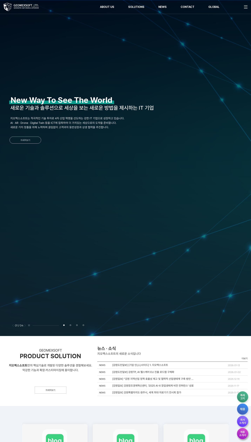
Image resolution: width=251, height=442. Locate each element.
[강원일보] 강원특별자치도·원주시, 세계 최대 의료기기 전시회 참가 (146, 392)
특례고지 (242, 397)
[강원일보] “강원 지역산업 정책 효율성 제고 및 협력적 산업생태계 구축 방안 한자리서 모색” (153, 378)
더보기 (244, 358)
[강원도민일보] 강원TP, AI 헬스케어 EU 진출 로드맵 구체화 (143, 372)
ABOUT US (107, 7)
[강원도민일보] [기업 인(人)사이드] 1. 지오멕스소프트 (140, 365)
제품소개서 (242, 433)
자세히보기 (23, 140)
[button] (13, 325)
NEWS (162, 7)
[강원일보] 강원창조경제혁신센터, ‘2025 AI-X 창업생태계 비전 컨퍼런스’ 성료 (153, 385)
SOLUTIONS (136, 7)
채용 (242, 409)
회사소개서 (242, 421)
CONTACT (187, 7)
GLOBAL (213, 7)
